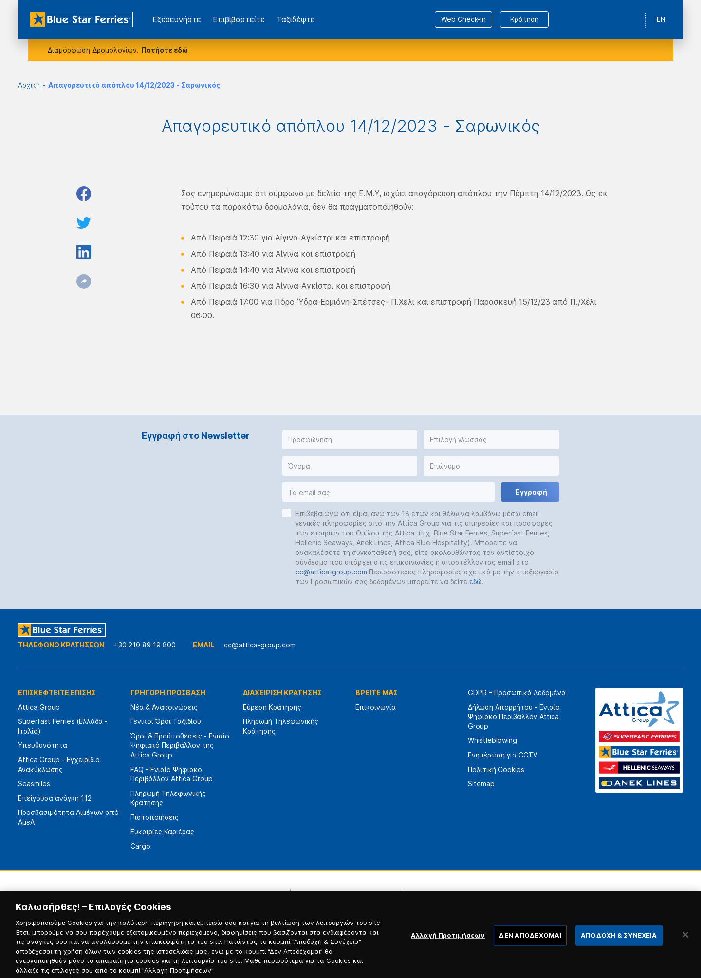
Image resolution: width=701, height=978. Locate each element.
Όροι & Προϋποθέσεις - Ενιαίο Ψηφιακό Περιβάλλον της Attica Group (179, 745)
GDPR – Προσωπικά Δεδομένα (517, 692)
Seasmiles (34, 783)
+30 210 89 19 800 (145, 645)
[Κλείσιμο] (685, 944)
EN (661, 19)
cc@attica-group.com (331, 572)
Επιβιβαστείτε (239, 19)
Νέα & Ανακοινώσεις (164, 707)
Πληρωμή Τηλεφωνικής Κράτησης (168, 798)
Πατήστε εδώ (164, 50)
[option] (243, 899)
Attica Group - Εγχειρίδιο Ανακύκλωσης (59, 765)
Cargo (140, 846)
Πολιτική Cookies (496, 769)
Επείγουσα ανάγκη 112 (55, 798)
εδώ (475, 581)
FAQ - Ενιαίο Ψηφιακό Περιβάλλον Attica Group (171, 774)
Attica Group (39, 707)
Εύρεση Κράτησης (272, 707)
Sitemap (481, 783)
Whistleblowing (492, 740)
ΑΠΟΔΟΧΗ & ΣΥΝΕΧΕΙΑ (619, 944)
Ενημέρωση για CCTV (502, 755)
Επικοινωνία (375, 707)
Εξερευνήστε (176, 19)
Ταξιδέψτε (296, 19)
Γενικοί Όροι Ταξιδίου (165, 721)
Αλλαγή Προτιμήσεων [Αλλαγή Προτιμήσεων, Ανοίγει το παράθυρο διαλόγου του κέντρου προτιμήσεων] (448, 944)
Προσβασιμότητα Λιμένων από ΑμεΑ (68, 817)
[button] (349, 439)
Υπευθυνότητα (42, 745)
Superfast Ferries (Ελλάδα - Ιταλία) (63, 726)
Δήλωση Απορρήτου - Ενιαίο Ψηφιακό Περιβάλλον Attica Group (514, 716)
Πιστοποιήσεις (154, 817)
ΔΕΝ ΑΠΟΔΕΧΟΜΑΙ (530, 944)
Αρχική (29, 85)
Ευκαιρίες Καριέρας (162, 832)
